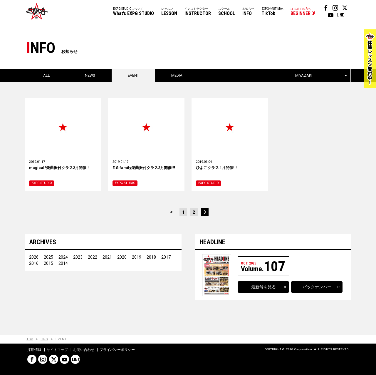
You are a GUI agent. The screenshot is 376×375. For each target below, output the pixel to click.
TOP (29, 339)
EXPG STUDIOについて (133, 12)
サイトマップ (57, 350)
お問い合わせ (83, 350)
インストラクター (197, 12)
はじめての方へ (301, 12)
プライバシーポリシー (117, 350)
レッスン (169, 12)
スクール (226, 12)
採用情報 (34, 350)
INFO (44, 339)
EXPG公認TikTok (272, 12)
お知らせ (248, 12)
